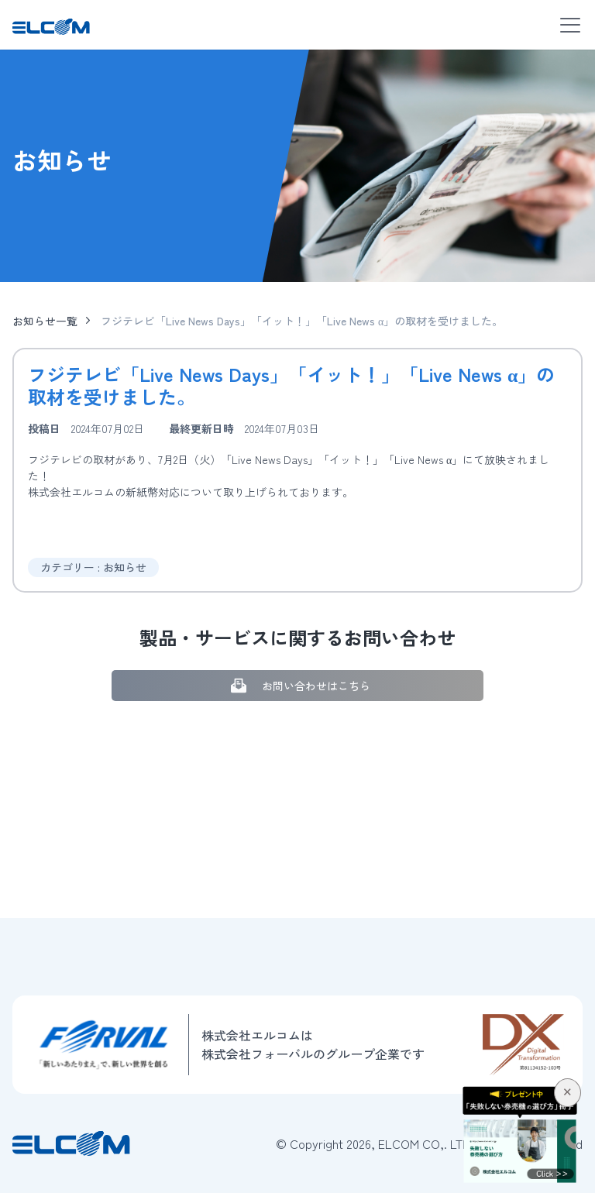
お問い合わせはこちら (297, 685)
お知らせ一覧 (44, 320)
